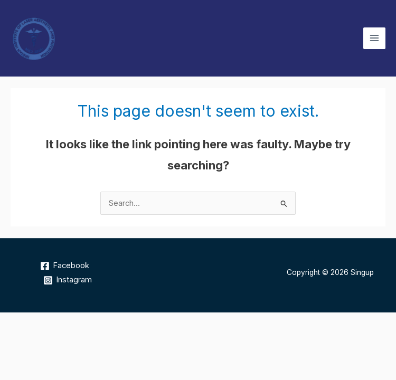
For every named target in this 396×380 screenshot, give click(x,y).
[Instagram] (67, 280)
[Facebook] (64, 266)
